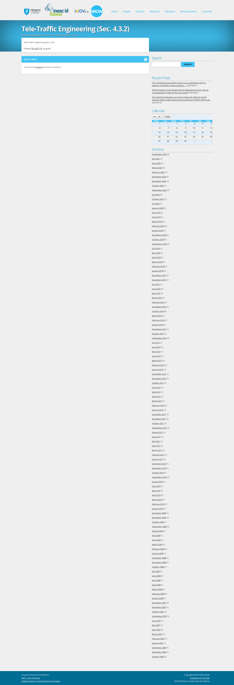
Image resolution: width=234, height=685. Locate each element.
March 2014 (157, 316)
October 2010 (158, 473)
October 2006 (158, 656)
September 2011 (159, 428)
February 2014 (158, 320)
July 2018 (156, 248)
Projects (140, 11)
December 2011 (159, 414)
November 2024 (159, 181)
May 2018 (156, 253)
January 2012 (157, 410)
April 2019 (156, 217)
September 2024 (159, 190)
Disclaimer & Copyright (200, 678)
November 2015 (159, 280)
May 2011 (156, 441)
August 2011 (157, 432)
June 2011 (156, 437)
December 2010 (159, 464)
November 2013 (159, 329)
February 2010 (158, 504)
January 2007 (157, 643)
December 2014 (159, 307)
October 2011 (158, 423)
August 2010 (157, 481)
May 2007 (156, 625)
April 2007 (156, 629)
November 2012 (159, 378)
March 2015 (157, 298)
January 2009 (157, 553)
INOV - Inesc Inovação (30, 678)
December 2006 (159, 647)
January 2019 (157, 230)
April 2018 (156, 257)
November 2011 (159, 419)
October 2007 (158, 612)
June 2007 (156, 621)
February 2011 (158, 455)
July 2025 (156, 159)
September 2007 (159, 616)
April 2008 (156, 585)
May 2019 (156, 212)
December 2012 (159, 374)
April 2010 (156, 495)
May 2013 (156, 351)
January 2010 (157, 508)
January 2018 (157, 271)
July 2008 (156, 571)
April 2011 (156, 446)
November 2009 (159, 517)
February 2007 (158, 638)
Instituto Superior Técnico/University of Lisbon (40, 681)
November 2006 (159, 652)
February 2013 (158, 365)
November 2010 (159, 468)
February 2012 (158, 405)
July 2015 (156, 284)
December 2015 (159, 275)
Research (155, 11)
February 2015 (158, 302)
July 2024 (156, 194)
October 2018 (158, 239)
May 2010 (156, 490)
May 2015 (156, 293)
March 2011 (157, 450)
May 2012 (156, 392)
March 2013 (157, 360)
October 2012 (158, 383)
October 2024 (158, 185)
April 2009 (156, 540)
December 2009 (159, 513)
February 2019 (158, 226)
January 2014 (157, 325)
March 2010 (157, 499)
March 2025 (157, 168)
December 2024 (159, 177)
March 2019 (157, 221)
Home (114, 11)
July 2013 (156, 342)
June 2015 (156, 289)
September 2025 (159, 154)
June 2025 (156, 163)
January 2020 (157, 208)
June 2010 (156, 486)
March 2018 (157, 262)
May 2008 (156, 580)
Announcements (188, 11)
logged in (39, 67)
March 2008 (157, 589)
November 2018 (159, 235)
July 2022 (156, 203)
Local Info (207, 11)
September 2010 (159, 477)
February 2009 (158, 549)
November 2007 (159, 607)
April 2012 (156, 396)
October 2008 (158, 567)
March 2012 (157, 401)
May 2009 (156, 535)
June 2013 (156, 347)
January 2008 (157, 598)
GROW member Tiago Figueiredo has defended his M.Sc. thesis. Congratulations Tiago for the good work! (180, 91)
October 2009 (158, 522)
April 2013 (156, 356)
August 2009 (157, 531)
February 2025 (158, 172)
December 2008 (159, 558)
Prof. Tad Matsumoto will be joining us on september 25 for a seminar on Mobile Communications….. (179, 84)
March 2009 (157, 544)
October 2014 (158, 311)
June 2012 (156, 387)
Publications (35, 35)
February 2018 (158, 266)
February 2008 (158, 594)
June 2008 (156, 576)
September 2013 (159, 338)
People (126, 11)
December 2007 (159, 603)
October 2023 (158, 199)
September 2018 (159, 244)
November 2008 (159, 562)
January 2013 (157, 369)
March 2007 (157, 634)
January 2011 (157, 459)
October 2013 (158, 333)
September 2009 (159, 526)
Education (170, 11)
